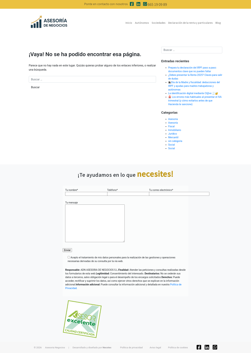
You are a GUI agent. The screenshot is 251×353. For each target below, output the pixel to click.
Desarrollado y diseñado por (92, 347)
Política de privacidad (131, 347)
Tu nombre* (83, 192)
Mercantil (173, 137)
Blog (218, 22)
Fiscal (171, 126)
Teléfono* (125, 192)
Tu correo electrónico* (167, 192)
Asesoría (173, 122)
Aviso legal (155, 347)
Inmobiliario (174, 130)
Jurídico (172, 133)
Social (171, 144)
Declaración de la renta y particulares (190, 22)
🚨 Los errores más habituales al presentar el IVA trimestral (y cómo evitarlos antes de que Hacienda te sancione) (195, 101)
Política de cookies (178, 347)
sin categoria (175, 141)
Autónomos (142, 22)
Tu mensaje (95, 222)
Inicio (129, 22)
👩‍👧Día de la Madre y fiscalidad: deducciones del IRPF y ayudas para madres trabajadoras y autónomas (194, 86)
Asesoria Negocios (55, 347)
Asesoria (173, 119)
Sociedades (158, 22)
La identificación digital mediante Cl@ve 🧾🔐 (193, 93)
